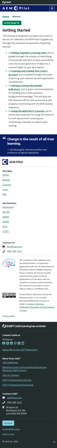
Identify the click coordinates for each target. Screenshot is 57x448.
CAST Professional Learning (16, 380)
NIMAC (5, 216)
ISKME (5, 221)
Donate (8, 423)
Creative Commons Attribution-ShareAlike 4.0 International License (36, 307)
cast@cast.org (14, 397)
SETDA (5, 211)
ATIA (4, 226)
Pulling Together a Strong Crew (28, 52)
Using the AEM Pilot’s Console (27, 110)
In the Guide (12, 23)
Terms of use (8, 434)
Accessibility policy (11, 429)
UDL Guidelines (10, 362)
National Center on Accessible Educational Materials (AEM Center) (24, 369)
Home (5, 16)
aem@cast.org (14, 246)
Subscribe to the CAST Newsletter (20, 349)
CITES (5, 231)
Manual (16, 16)
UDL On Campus (10, 375)
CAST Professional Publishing (17, 384)
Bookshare (8, 207)
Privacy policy (8, 316)
